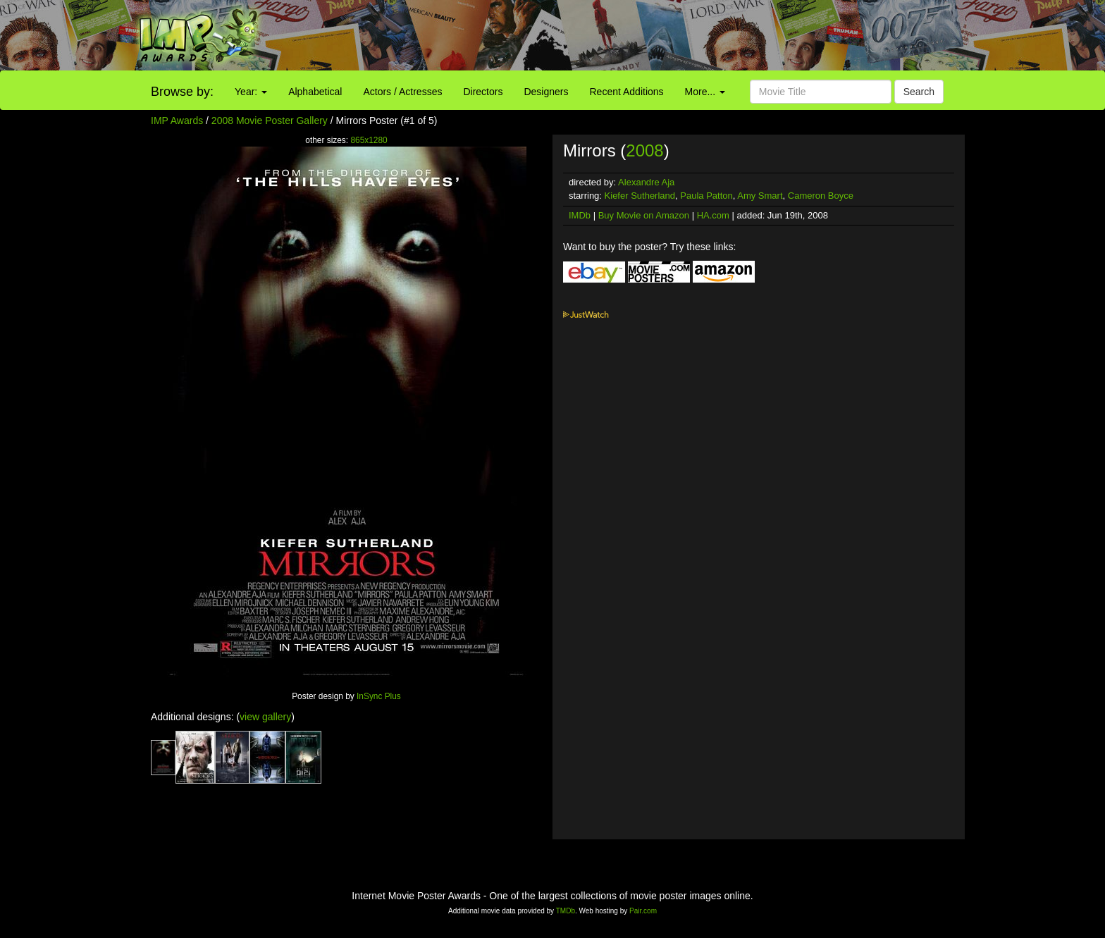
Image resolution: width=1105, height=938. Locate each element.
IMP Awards (177, 120)
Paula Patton (706, 195)
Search (918, 91)
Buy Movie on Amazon (643, 215)
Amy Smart (759, 195)
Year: (251, 91)
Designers (546, 91)
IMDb (580, 215)
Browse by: (182, 92)
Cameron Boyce (820, 195)
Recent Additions (627, 91)
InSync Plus (379, 696)
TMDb (565, 911)
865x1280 (368, 140)
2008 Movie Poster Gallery (269, 120)
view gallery (265, 716)
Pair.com (643, 911)
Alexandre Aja (646, 182)
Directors (482, 91)
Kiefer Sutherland (640, 195)
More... (705, 91)
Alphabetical (315, 91)
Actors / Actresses (402, 91)
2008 (644, 150)
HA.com (713, 215)
